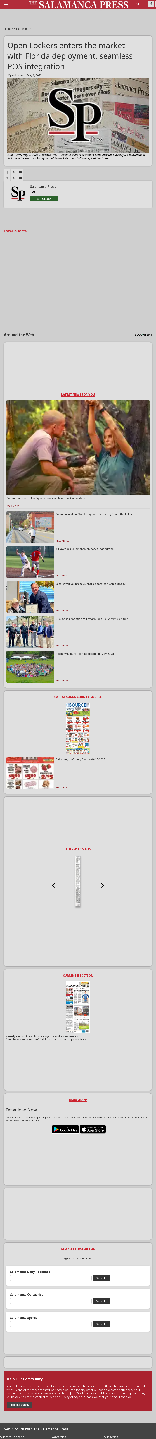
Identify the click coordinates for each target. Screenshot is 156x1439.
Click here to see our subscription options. (63, 1039)
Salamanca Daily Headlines (30, 1272)
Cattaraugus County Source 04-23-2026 (80, 759)
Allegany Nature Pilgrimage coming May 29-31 (85, 654)
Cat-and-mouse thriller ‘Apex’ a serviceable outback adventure (45, 498)
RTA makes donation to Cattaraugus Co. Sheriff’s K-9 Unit (92, 619)
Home (8, 28)
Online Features (22, 28)
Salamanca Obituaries (26, 1294)
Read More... (13, 506)
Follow (46, 198)
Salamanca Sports (23, 1318)
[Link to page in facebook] (7, 172)
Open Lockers (16, 75)
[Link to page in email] (20, 172)
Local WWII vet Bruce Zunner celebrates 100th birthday (90, 584)
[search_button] (138, 4)
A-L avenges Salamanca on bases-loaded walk (85, 549)
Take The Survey (19, 1404)
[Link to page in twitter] (14, 172)
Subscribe (101, 1278)
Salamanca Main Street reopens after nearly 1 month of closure (96, 514)
